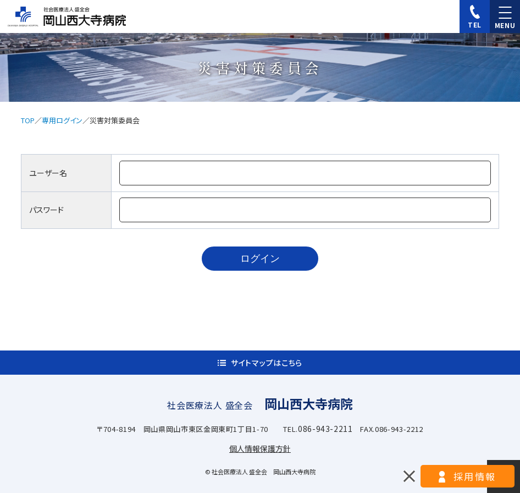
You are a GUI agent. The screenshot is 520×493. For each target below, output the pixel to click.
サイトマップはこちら (266, 362)
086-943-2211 (325, 428)
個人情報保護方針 (260, 448)
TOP (28, 120)
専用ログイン (62, 120)
